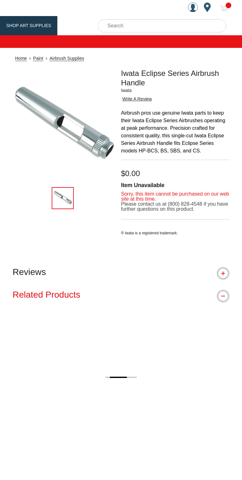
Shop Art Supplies (28, 25)
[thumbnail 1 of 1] (63, 198)
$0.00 (130, 173)
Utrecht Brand (82, 25)
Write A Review (137, 98)
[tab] (121, 272)
